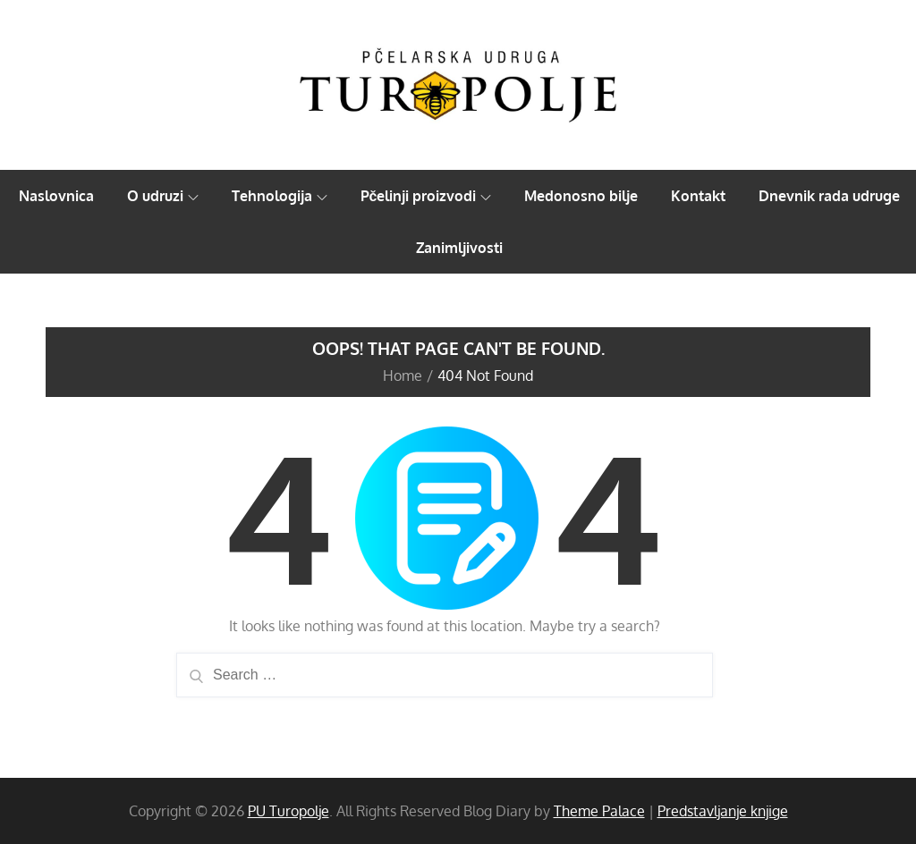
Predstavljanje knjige (722, 811)
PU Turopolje (288, 811)
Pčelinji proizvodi (426, 196)
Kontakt (698, 196)
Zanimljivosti (459, 248)
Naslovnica (56, 196)
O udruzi (163, 196)
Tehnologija (279, 196)
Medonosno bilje (581, 196)
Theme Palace (599, 811)
